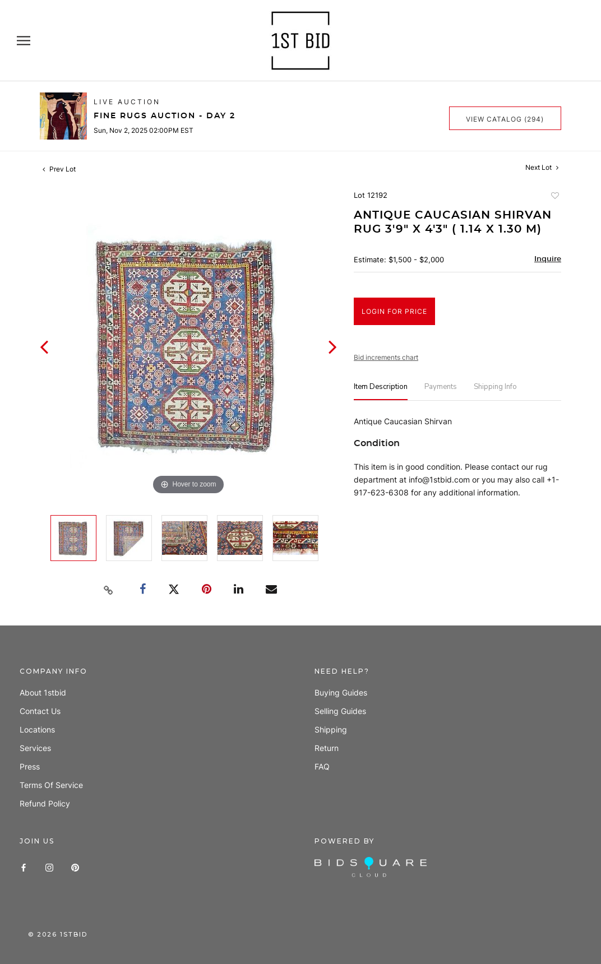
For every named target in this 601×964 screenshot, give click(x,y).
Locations (37, 729)
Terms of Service (51, 785)
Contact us (40, 711)
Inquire (547, 259)
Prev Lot (59, 169)
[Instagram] (49, 866)
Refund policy (45, 803)
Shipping (331, 729)
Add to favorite (554, 197)
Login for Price (394, 311)
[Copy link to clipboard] (108, 590)
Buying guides (341, 692)
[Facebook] (23, 866)
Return (327, 748)
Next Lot (541, 167)
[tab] (381, 391)
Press (30, 766)
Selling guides (340, 711)
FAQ (322, 766)
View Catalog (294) (505, 119)
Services (35, 748)
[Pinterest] (75, 866)
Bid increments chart (386, 357)
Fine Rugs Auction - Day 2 (164, 116)
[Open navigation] (23, 40)
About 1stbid (43, 692)
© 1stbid (57, 934)
